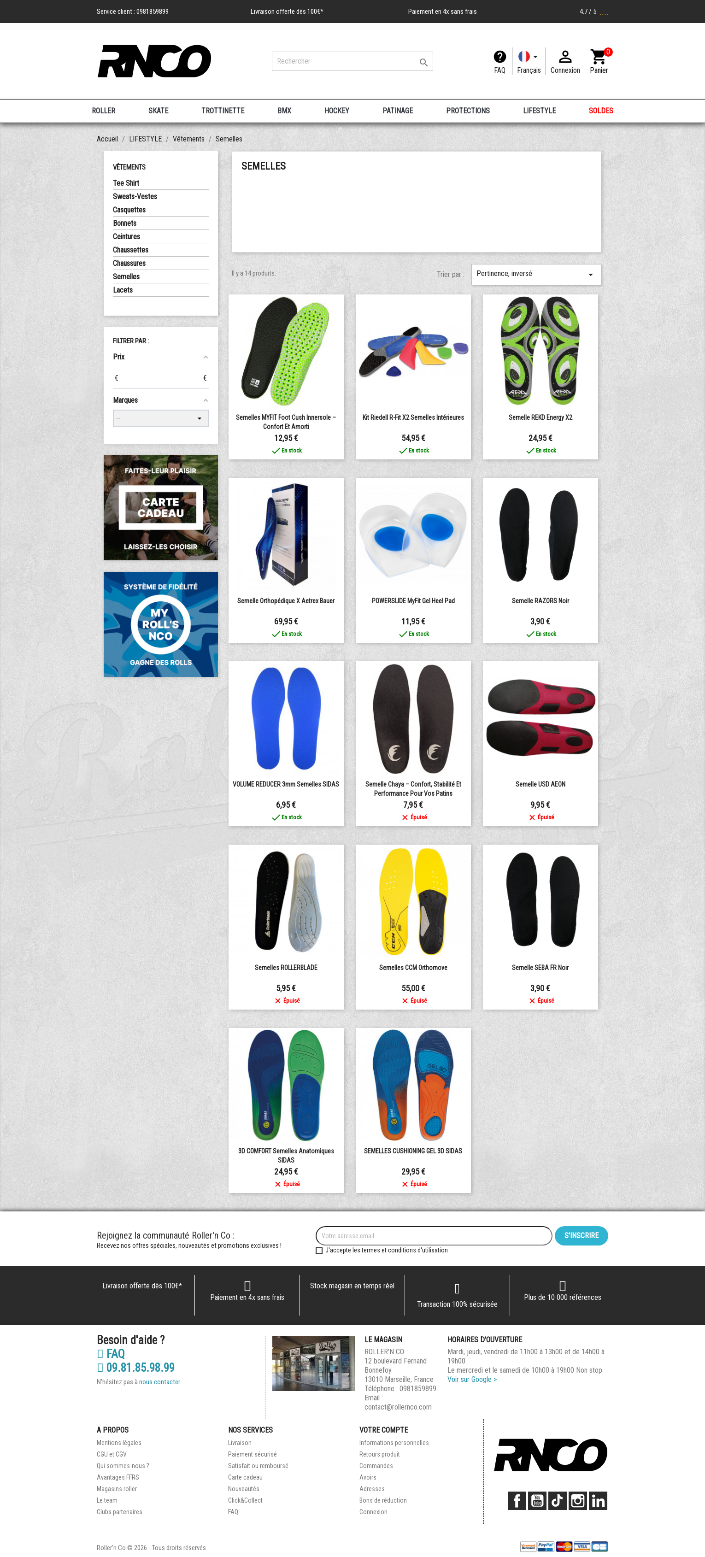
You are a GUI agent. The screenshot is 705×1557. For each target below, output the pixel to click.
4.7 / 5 (594, 11)
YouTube (537, 1501)
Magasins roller (117, 1488)
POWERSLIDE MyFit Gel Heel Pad (413, 601)
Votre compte (383, 1430)
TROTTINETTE (222, 110)
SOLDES (601, 110)
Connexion (373, 1512)
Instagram (578, 1501)
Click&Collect (245, 1500)
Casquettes (129, 210)
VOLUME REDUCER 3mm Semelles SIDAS (286, 784)
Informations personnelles (394, 1442)
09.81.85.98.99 (136, 1368)
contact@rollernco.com (398, 1407)
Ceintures (126, 236)
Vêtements (129, 167)
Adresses (372, 1488)
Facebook (517, 1501)
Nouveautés (243, 1488)
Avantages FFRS (118, 1477)
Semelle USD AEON (540, 784)
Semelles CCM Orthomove (413, 967)
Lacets (123, 290)
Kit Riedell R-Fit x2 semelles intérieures (413, 417)
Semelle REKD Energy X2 (540, 417)
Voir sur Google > (472, 1379)
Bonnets (124, 223)
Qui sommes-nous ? (123, 1465)
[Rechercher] (352, 61)
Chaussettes (130, 250)
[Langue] (529, 61)
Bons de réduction (383, 1500)
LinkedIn (598, 1501)
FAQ (499, 70)
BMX (284, 110)
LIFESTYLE (539, 110)
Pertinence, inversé (536, 274)
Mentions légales (119, 1442)
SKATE (158, 110)
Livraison (240, 1442)
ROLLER (103, 110)
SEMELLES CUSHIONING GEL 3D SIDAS (413, 1151)
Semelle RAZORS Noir (540, 601)
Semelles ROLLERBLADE (286, 967)
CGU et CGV (112, 1454)
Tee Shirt (126, 183)
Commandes (376, 1465)
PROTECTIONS (468, 110)
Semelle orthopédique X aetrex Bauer (286, 601)
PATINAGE (397, 110)
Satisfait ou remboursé (258, 1465)
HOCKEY (336, 110)
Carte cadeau (245, 1477)
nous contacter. (160, 1382)
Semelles (126, 276)
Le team (107, 1500)
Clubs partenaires (119, 1512)
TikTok (557, 1501)
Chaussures (129, 263)
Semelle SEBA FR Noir (540, 967)
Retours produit (379, 1454)
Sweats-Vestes (135, 196)
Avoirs (367, 1477)
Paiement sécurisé (252, 1454)
